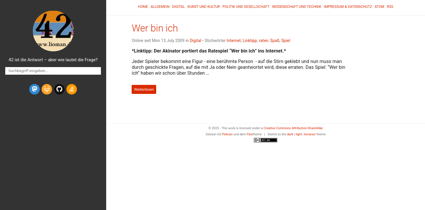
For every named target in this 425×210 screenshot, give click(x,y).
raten (263, 40)
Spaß (274, 40)
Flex (250, 134)
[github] (59, 89)
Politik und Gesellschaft (245, 7)
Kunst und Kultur (203, 7)
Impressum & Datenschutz (348, 7)
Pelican (227, 134)
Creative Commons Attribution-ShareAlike (293, 128)
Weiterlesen (144, 89)
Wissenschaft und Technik (296, 7)
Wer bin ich (155, 28)
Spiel (285, 40)
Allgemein (160, 7)
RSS (390, 7)
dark (290, 134)
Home (143, 7)
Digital (178, 7)
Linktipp (249, 40)
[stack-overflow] (71, 89)
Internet (234, 40)
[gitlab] (47, 89)
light (299, 134)
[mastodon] (34, 89)
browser (310, 134)
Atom (379, 7)
